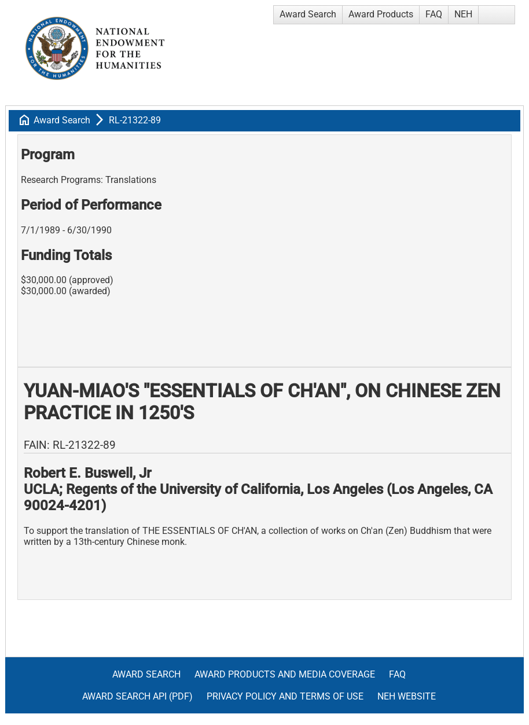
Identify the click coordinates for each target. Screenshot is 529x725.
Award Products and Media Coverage (284, 674)
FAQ (433, 14)
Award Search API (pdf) (137, 696)
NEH (463, 14)
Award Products (380, 14)
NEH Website (406, 696)
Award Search (308, 14)
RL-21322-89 (135, 120)
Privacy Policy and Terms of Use (285, 696)
